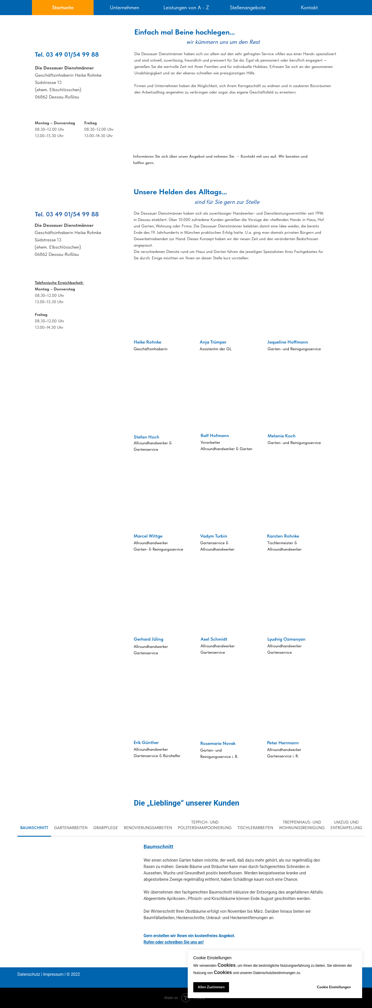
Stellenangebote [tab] (248, 7)
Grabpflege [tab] (105, 827)
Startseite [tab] (63, 7)
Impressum (53, 974)
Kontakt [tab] (309, 7)
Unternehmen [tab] (124, 7)
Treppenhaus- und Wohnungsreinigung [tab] (302, 825)
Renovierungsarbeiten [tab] (148, 827)
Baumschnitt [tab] (34, 827)
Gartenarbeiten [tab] (70, 827)
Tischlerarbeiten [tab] (255, 827)
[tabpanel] (186, 95)
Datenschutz (28, 974)
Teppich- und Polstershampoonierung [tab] (205, 825)
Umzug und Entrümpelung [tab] (346, 825)
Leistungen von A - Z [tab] (186, 7)
